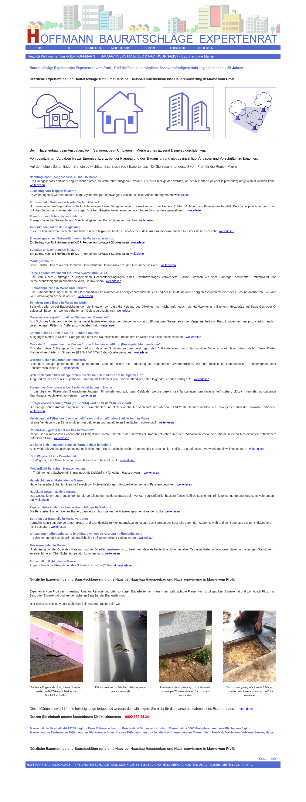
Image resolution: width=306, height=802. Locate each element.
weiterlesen (37, 185)
